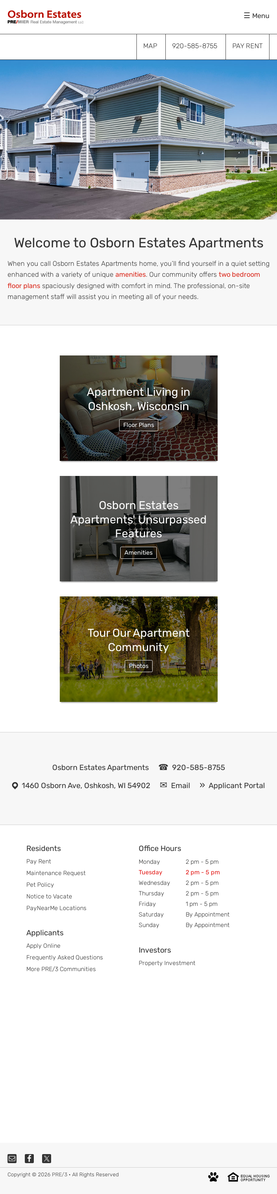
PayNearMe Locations (56, 908)
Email (180, 785)
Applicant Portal (237, 785)
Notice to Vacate (49, 896)
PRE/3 (59, 1174)
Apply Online (43, 945)
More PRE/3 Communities (61, 969)
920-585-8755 (198, 767)
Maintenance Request (56, 873)
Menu (260, 16)
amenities (130, 274)
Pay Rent (38, 861)
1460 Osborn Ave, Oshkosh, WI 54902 (86, 785)
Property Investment (167, 963)
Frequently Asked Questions (64, 957)
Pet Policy (40, 884)
